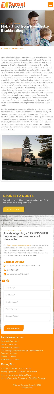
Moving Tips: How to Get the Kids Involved (19, 371)
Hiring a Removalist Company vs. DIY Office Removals (23, 378)
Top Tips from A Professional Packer (16, 368)
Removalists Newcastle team (19, 245)
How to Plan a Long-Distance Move (16, 375)
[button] (50, 4)
